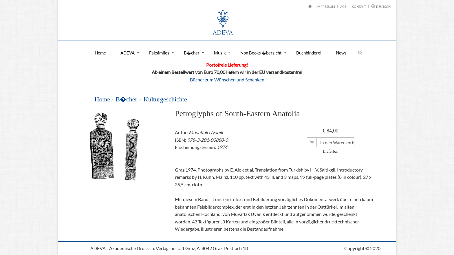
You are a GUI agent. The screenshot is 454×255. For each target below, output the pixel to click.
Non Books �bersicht (261, 52)
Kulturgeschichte (165, 99)
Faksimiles (159, 52)
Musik (220, 52)
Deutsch (383, 6)
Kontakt (359, 6)
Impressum (326, 6)
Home (100, 52)
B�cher (191, 52)
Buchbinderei (308, 52)
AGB (343, 6)
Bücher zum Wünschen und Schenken (227, 79)
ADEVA (127, 52)
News (341, 52)
